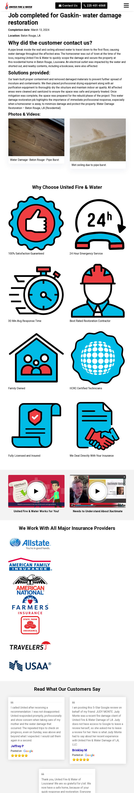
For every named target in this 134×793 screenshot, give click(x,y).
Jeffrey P (17, 665)
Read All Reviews (67, 766)
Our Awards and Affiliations (67, 783)
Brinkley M (79, 669)
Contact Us (68, 5)
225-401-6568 (94, 5)
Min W (45, 745)
